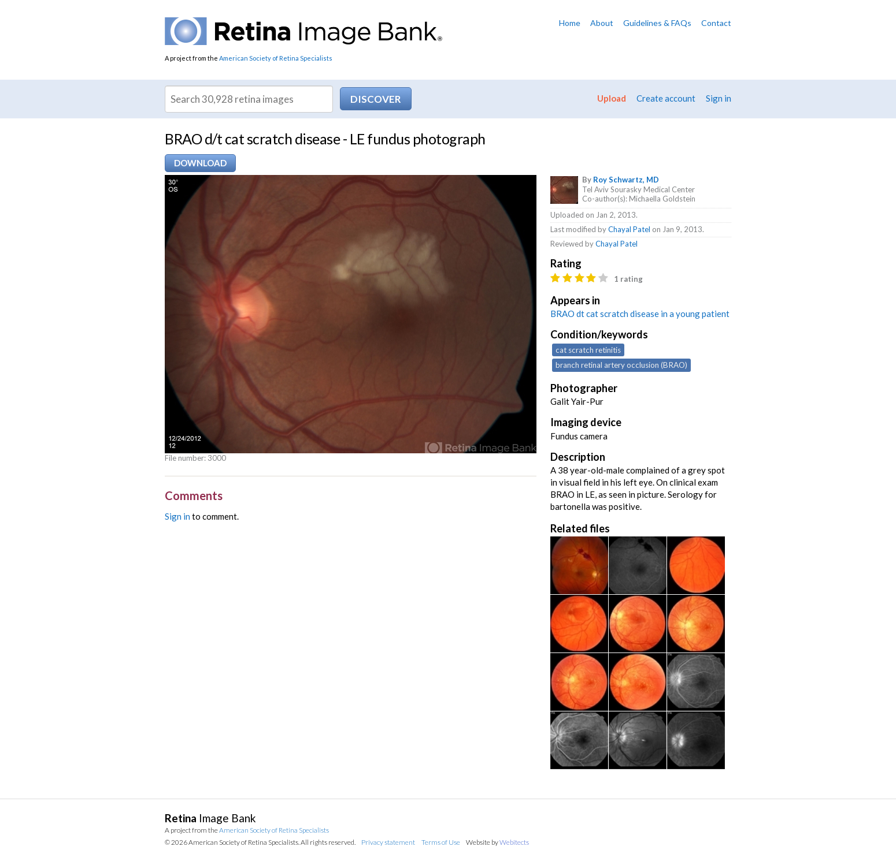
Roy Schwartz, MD (626, 179)
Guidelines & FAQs (657, 23)
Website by (497, 842)
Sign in (718, 98)
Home (569, 23)
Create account (665, 98)
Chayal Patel (629, 229)
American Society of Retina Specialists (275, 58)
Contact (716, 23)
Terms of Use (440, 842)
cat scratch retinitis (588, 350)
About (601, 23)
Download (200, 163)
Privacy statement (388, 842)
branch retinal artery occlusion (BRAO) (621, 365)
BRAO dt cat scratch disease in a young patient (640, 313)
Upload (611, 98)
